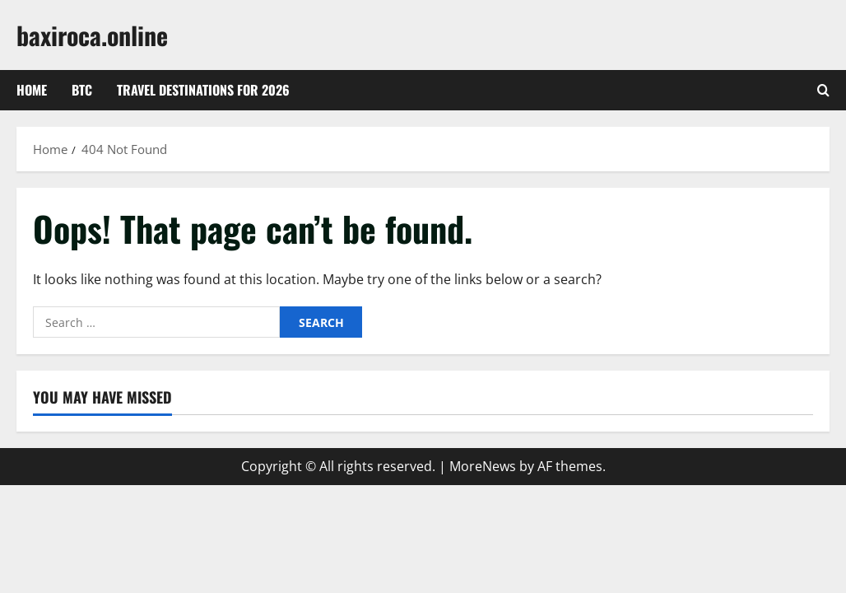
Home (31, 90)
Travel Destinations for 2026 (203, 90)
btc (82, 90)
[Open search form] (823, 90)
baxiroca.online (92, 35)
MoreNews (482, 466)
